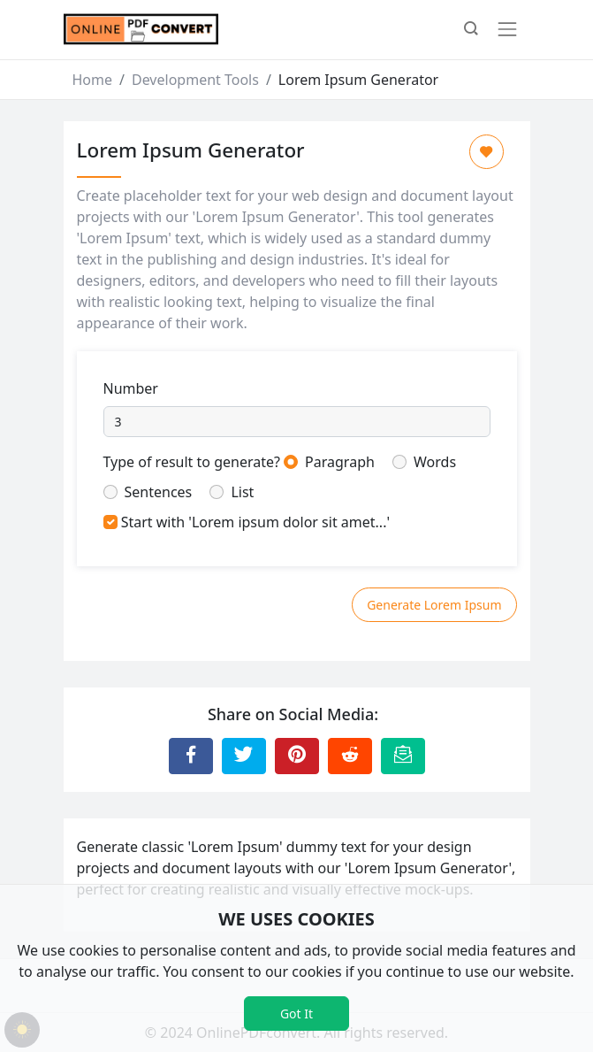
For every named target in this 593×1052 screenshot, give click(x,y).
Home (92, 79)
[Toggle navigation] (507, 29)
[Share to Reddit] (350, 755)
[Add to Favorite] (486, 151)
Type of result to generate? (191, 462)
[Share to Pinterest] (297, 755)
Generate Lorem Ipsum (434, 604)
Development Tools (195, 79)
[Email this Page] (403, 755)
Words (435, 462)
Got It (296, 1013)
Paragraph (340, 462)
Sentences (159, 492)
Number (130, 388)
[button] (471, 30)
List (242, 492)
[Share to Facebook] (191, 755)
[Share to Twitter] (244, 755)
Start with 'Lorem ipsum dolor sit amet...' (255, 522)
